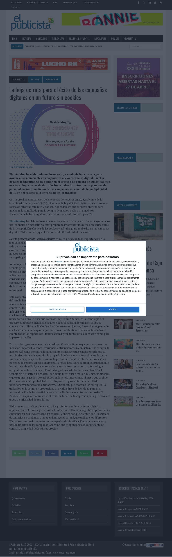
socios (59, 262)
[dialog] (86, 278)
